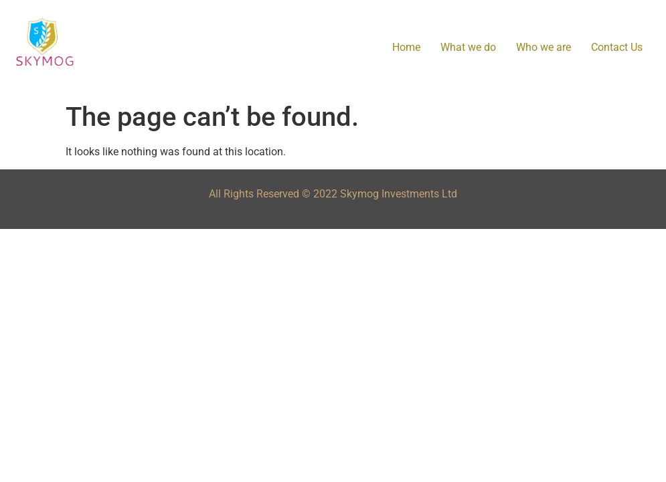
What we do (468, 47)
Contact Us (617, 47)
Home (406, 47)
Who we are (543, 47)
